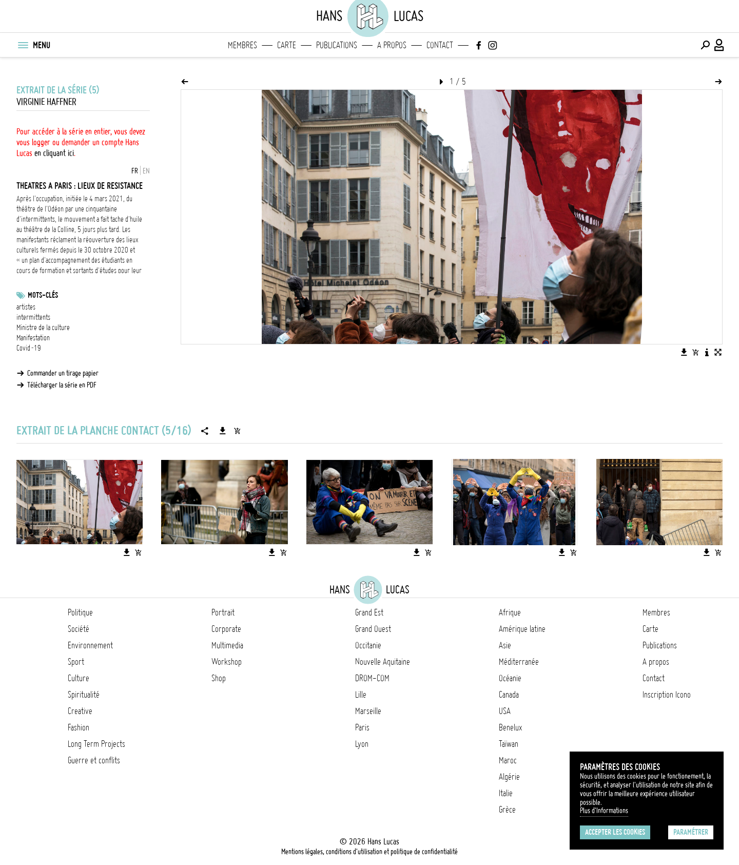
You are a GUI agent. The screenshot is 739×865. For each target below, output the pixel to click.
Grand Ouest (373, 629)
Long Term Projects (96, 744)
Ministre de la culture (43, 327)
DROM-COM (372, 678)
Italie (506, 793)
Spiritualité (84, 694)
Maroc (508, 760)
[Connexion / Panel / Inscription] (719, 45)
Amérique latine (522, 629)
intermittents (33, 317)
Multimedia (227, 645)
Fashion (78, 727)
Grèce (507, 809)
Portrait (223, 612)
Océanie (510, 678)
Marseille (368, 711)
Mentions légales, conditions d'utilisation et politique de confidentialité (369, 851)
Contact (439, 45)
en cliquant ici (54, 153)
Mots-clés (43, 295)
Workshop (226, 662)
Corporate (226, 629)
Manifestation (33, 337)
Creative (80, 711)
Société (78, 629)
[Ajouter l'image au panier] (695, 352)
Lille (360, 694)
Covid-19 (28, 348)
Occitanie (368, 645)
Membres (242, 45)
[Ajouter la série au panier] (237, 430)
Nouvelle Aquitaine (382, 662)
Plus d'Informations (604, 810)
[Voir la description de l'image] (706, 352)
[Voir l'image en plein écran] (718, 352)
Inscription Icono (667, 694)
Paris (362, 727)
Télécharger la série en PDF (61, 385)
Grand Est (369, 612)
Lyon (361, 744)
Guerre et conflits (94, 760)
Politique (80, 612)
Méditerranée (519, 662)
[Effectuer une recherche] (705, 45)
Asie (505, 645)
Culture (78, 678)
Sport (76, 662)
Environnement (90, 645)
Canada (509, 694)
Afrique (510, 612)
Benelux (510, 727)
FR (134, 171)
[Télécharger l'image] (684, 352)
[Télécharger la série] (222, 430)
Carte (286, 45)
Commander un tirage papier (63, 373)
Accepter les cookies (615, 832)
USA (505, 711)
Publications (336, 45)
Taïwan (508, 744)
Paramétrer (690, 832)
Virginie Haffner (46, 102)
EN (146, 171)
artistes (25, 307)
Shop (218, 678)
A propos (391, 45)
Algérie (509, 777)
